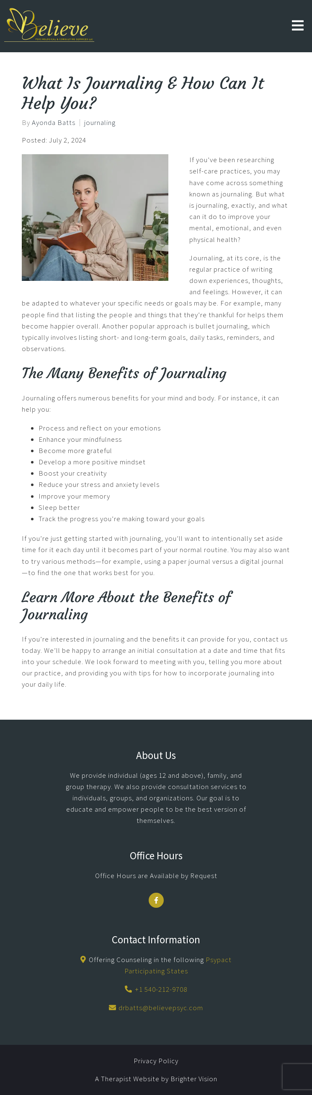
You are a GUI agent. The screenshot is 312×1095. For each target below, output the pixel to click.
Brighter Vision (193, 1078)
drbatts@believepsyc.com (161, 1007)
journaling (100, 122)
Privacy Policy (156, 1060)
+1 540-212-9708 (161, 989)
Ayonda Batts (53, 122)
